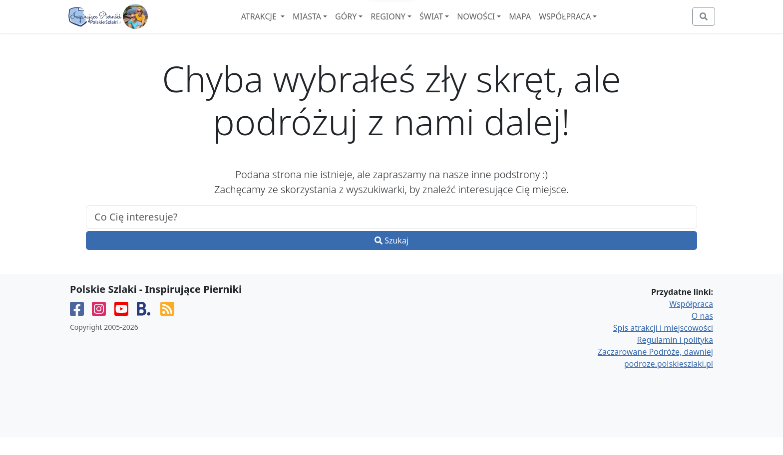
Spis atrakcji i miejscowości (663, 345)
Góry (373, 25)
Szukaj (391, 257)
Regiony (415, 25)
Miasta (334, 25)
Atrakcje (287, 25)
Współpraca (592, 25)
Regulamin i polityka (675, 357)
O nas (702, 333)
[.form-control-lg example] (391, 234)
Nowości (503, 25)
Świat (458, 25)
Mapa (547, 25)
